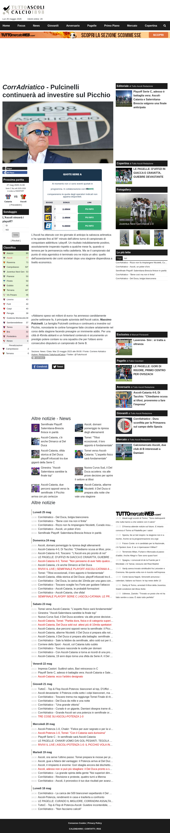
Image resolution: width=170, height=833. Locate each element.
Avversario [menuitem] (73, 25)
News (42, 351)
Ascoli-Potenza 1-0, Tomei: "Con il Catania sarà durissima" (72, 733)
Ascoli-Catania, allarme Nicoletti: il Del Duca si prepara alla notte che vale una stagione (88, 632)
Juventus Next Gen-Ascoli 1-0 (136, 223)
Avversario (123, 387)
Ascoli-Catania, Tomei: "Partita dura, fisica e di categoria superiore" (76, 620)
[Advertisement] (72, 392)
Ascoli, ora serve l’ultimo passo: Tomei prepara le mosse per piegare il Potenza (83, 757)
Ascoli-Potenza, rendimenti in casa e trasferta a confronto (71, 797)
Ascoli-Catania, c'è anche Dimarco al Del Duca (53, 441)
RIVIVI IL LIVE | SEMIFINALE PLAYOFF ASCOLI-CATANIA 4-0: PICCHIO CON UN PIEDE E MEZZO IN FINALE (103, 569)
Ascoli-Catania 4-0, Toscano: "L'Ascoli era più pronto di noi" (72, 553)
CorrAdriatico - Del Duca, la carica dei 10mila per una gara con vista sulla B (81, 580)
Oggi (119, 258)
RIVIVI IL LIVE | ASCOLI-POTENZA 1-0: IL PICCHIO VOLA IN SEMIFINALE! (82, 744)
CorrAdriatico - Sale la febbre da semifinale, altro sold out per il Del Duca (80, 640)
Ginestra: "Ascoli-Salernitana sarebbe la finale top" (54, 471)
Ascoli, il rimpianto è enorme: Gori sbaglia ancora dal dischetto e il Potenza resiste (85, 765)
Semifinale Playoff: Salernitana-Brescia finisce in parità (52, 428)
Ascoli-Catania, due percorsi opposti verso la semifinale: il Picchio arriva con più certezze (89, 628)
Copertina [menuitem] (151, 25)
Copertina (123, 163)
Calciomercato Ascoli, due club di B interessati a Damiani (149, 449)
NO (7, 230)
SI (7, 225)
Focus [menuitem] (21, 25)
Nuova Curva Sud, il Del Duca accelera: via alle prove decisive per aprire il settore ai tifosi (90, 616)
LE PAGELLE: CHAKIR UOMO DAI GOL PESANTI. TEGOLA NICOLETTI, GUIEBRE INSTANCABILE (97, 740)
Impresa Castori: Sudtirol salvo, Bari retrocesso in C (68, 668)
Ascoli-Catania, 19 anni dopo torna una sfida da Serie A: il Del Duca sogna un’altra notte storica (93, 656)
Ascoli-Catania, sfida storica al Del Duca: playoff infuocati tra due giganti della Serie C (87, 576)
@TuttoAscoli (80, 354)
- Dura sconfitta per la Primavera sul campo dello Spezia (149, 422)
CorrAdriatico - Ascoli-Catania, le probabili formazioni (68, 588)
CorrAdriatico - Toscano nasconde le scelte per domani (70, 648)
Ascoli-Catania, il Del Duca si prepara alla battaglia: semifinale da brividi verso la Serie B (89, 636)
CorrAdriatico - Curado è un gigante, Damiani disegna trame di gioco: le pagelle (84, 708)
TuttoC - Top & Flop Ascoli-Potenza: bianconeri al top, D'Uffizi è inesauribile (81, 689)
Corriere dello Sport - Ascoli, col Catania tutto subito (68, 644)
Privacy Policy (95, 823)
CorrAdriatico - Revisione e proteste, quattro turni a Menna (72, 776)
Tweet (58, 366)
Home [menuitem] (6, 25)
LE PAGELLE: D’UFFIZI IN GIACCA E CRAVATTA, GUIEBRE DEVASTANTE (82, 557)
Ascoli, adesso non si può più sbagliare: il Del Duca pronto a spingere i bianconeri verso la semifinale (96, 769)
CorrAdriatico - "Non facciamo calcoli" (60, 809)
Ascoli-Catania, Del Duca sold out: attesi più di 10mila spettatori (74, 624)
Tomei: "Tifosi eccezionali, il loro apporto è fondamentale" (98, 441)
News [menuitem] (36, 25)
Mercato (122, 439)
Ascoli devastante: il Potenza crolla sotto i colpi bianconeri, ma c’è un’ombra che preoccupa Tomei (94, 693)
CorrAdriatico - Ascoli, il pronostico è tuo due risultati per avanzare (76, 780)
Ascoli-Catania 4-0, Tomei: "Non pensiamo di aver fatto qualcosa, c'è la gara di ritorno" (88, 561)
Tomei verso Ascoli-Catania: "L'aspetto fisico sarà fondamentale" (98, 454)
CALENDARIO (76, 829)
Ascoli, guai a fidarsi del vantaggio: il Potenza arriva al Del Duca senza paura (82, 761)
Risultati (15, 240)
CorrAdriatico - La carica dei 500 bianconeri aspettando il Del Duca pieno (80, 793)
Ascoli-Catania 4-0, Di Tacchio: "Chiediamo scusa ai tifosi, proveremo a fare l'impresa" (87, 549)
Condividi (40, 366)
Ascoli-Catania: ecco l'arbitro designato (60, 676)
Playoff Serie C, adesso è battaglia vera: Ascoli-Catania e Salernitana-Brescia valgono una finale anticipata (100, 672)
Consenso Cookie (77, 823)
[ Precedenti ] (15, 205)
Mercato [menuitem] (132, 25)
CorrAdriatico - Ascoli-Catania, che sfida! (61, 592)
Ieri (125, 258)
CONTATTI (90, 829)
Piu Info (89, 209)
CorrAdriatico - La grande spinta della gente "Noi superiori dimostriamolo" (80, 773)
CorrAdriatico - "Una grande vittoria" (59, 704)
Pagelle (121, 360)
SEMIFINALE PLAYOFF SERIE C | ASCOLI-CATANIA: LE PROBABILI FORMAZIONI (87, 596)
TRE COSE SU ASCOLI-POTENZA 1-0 (60, 716)
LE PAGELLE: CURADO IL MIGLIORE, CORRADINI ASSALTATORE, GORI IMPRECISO (90, 801)
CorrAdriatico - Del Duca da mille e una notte (64, 700)
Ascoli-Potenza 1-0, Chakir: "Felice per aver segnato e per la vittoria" (77, 729)
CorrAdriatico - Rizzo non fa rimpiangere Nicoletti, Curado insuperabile (79, 525)
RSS (99, 829)
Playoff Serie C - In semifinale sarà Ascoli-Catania (67, 736)
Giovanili (122, 413)
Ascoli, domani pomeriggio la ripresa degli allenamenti (96, 428)
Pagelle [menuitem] (91, 25)
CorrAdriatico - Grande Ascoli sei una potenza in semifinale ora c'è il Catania (82, 712)
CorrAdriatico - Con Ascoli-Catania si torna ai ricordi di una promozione (79, 652)
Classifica (9, 247)
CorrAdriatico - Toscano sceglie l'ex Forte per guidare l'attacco (74, 584)
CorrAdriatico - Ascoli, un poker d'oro (59, 529)
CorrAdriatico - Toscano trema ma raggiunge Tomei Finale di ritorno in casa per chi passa (89, 696)
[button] (15, 234)
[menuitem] (164, 25)
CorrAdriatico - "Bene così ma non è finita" (62, 521)
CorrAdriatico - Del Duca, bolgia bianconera (63, 517)
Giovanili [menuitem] (53, 25)
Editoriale (123, 86)
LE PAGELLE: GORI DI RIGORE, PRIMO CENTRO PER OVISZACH (149, 370)
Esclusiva (123, 334)
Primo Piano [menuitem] (111, 25)
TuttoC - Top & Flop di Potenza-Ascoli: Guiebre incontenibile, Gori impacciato (82, 805)
